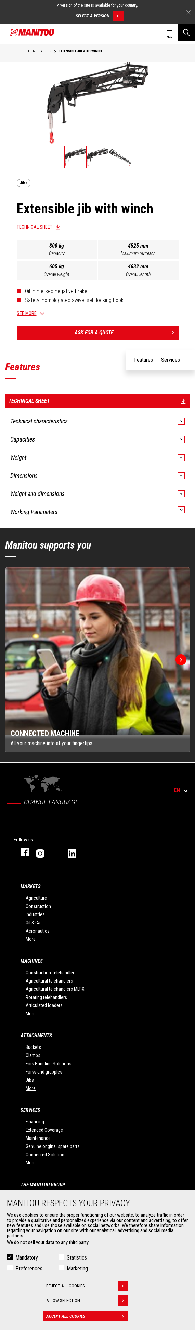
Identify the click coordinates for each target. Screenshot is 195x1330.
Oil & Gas (34, 922)
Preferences (28, 1269)
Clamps (33, 1055)
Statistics (77, 1258)
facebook (21, 852)
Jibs (30, 1080)
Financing (35, 1121)
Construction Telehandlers (51, 972)
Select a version (99, 16)
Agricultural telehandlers (49, 981)
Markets (31, 886)
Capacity (57, 253)
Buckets (33, 1047)
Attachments (36, 1035)
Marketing (77, 1269)
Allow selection (87, 1301)
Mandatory (26, 1258)
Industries (35, 914)
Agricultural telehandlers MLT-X (55, 989)
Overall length (138, 274)
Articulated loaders (44, 1005)
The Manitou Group (43, 1185)
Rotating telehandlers (46, 997)
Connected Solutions (46, 1154)
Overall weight (56, 274)
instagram (45, 852)
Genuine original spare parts (53, 1146)
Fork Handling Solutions (49, 1063)
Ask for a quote (127, 333)
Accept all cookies (87, 1317)
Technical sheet (34, 227)
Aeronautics (38, 931)
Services (30, 1110)
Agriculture (36, 898)
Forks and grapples (44, 1072)
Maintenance (38, 1138)
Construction (38, 906)
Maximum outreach (138, 253)
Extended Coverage (44, 1130)
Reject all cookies (87, 1286)
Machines (32, 961)
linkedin (77, 852)
